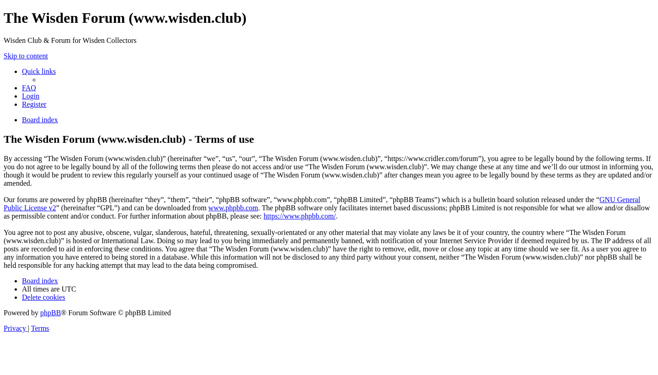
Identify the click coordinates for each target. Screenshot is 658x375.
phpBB (50, 313)
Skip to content (26, 56)
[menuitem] (29, 88)
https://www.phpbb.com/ (300, 216)
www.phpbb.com (233, 208)
